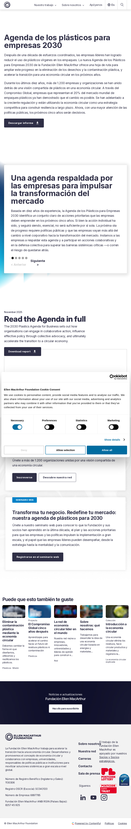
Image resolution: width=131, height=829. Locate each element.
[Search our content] (122, 5)
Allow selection (65, 449)
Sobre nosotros (73, 5)
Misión (15, 668)
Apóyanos (96, 4)
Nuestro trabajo (45, 5)
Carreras (84, 758)
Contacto (85, 766)
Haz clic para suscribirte (65, 708)
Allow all (107, 449)
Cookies (122, 823)
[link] (13, 637)
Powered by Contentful (86, 823)
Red (56, 661)
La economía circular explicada (116, 660)
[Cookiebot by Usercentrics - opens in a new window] (112, 377)
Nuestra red (87, 751)
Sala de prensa (89, 773)
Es (111, 4)
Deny (24, 449)
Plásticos (6, 668)
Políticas (109, 823)
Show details (112, 439)
